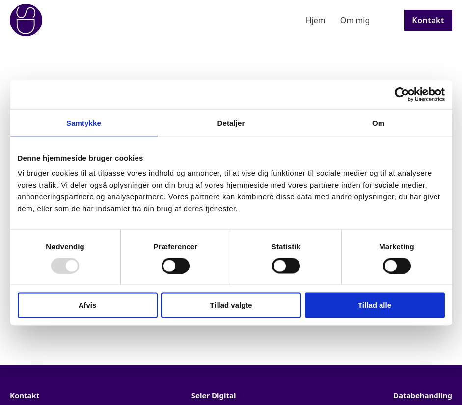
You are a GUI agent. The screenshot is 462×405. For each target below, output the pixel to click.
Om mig (355, 20)
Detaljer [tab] (231, 122)
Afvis (88, 305)
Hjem (316, 20)
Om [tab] (378, 122)
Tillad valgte (231, 305)
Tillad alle (374, 305)
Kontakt (428, 20)
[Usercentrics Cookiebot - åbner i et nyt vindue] (402, 94)
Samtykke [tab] (83, 122)
